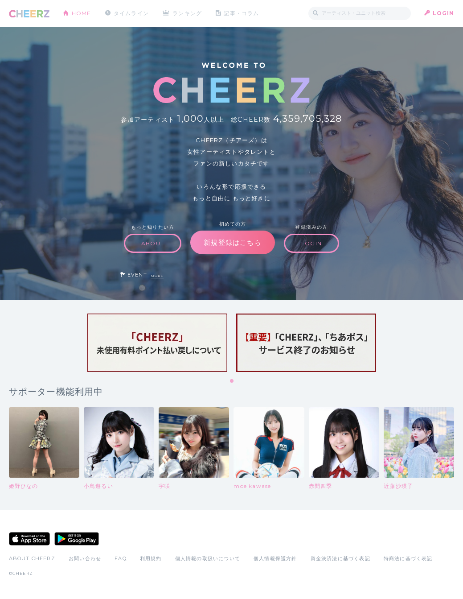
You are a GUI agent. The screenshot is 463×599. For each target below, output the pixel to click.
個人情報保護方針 (275, 558)
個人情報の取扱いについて (207, 558)
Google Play (76, 538)
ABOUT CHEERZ (32, 558)
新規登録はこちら (233, 242)
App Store (29, 538)
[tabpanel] (157, 343)
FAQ (121, 558)
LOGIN (444, 13)
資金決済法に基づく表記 (340, 558)
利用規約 (151, 558)
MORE (157, 276)
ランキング (187, 13)
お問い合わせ (85, 558)
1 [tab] (232, 381)
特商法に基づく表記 (408, 558)
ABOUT (152, 243)
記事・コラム (241, 13)
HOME (81, 13)
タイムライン (131, 13)
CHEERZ (29, 13)
